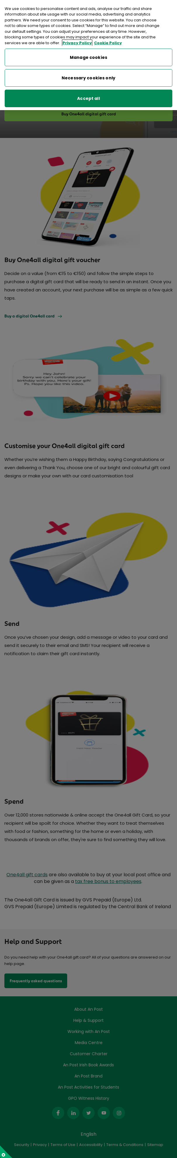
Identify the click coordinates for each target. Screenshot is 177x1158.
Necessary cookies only (88, 76)
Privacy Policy (77, 41)
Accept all (88, 97)
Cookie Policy (108, 41)
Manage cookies (88, 56)
